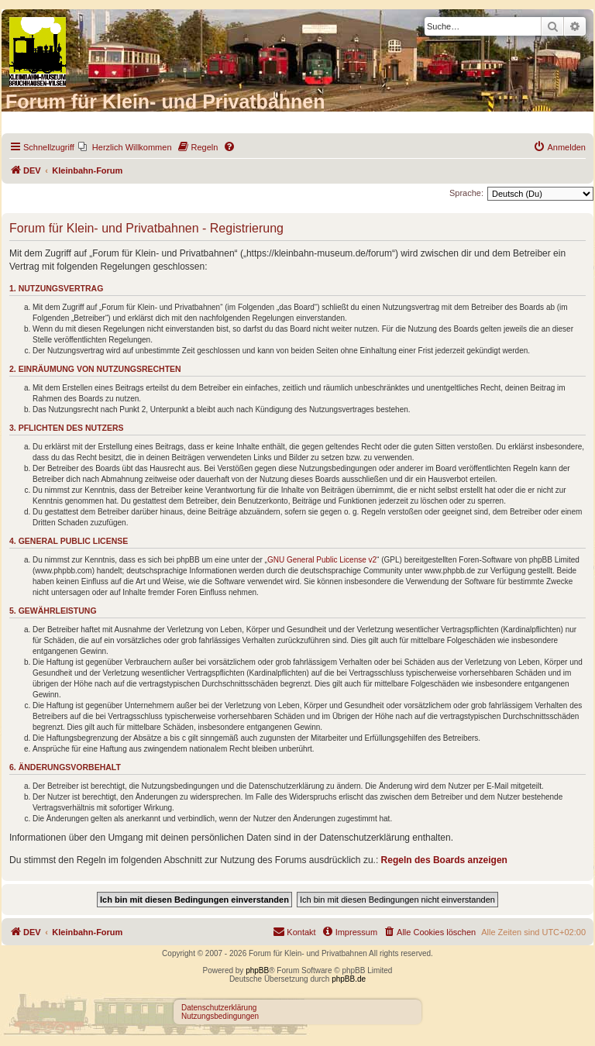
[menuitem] (125, 147)
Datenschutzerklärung (218, 1007)
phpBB (257, 970)
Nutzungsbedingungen (220, 1016)
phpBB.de (349, 979)
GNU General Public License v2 (322, 560)
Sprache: (466, 193)
